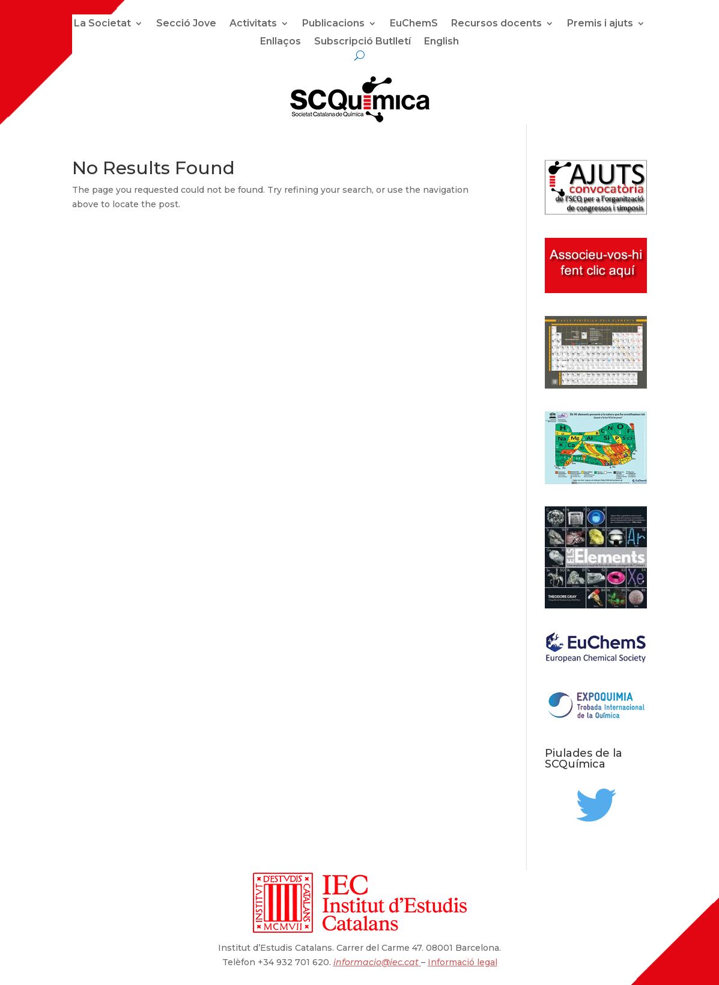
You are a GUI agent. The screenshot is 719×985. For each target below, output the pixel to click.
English (441, 42)
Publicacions (333, 24)
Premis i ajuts (600, 24)
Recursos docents (496, 24)
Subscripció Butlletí (362, 42)
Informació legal (462, 962)
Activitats (253, 24)
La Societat (102, 24)
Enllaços (280, 42)
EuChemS (414, 24)
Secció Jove (186, 24)
